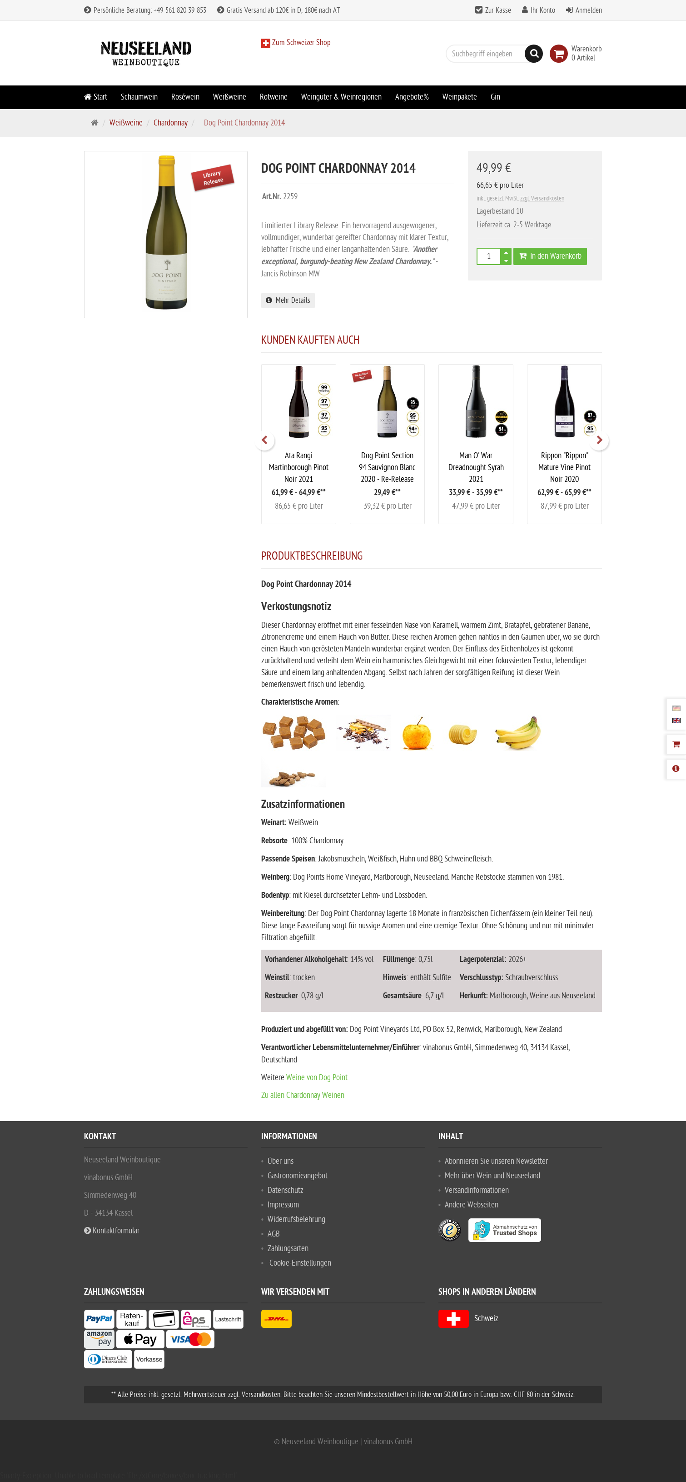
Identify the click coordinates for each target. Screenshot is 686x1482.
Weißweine (229, 97)
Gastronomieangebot (298, 1176)
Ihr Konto (543, 10)
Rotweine (274, 97)
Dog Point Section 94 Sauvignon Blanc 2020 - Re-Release (387, 467)
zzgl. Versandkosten (542, 198)
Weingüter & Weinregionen (341, 97)
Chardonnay (171, 123)
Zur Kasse (498, 10)
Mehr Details (288, 300)
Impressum (283, 1205)
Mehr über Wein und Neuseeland (492, 1176)
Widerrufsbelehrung (296, 1219)
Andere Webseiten (471, 1205)
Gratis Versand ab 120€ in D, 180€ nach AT (278, 10)
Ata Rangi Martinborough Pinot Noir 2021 (298, 467)
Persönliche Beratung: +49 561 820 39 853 (145, 10)
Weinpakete (459, 97)
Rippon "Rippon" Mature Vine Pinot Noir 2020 (564, 467)
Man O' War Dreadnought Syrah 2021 (476, 467)
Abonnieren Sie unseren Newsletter (496, 1161)
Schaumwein (139, 97)
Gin (495, 97)
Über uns (280, 1161)
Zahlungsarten (288, 1248)
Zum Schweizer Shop (300, 42)
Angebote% (412, 97)
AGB (274, 1234)
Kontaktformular (111, 1231)
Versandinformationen (477, 1190)
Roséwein (185, 97)
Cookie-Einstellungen (300, 1263)
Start (95, 97)
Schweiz (468, 1318)
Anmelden (589, 10)
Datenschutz (285, 1190)
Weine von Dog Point (317, 1077)
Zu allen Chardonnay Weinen (302, 1095)
